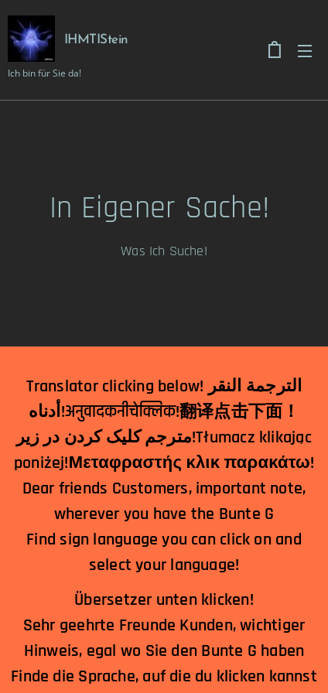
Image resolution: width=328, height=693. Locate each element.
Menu (305, 51)
